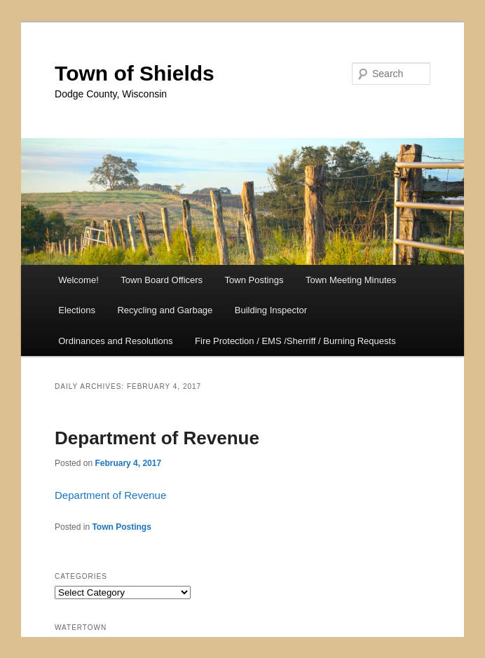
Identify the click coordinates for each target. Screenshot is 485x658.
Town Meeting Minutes (351, 280)
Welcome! (78, 280)
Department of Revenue (157, 437)
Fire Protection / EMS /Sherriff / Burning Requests (295, 341)
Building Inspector (271, 310)
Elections (76, 310)
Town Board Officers (162, 280)
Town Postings (254, 280)
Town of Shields (134, 73)
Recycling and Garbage (164, 310)
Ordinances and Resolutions (115, 341)
